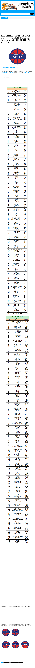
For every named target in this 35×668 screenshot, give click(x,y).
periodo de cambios (27, 72)
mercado (11, 72)
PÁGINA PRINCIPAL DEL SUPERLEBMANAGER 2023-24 (12, 67)
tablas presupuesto (4, 72)
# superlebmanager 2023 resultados (17, 662)
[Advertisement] (17, 25)
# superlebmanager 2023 (7, 662)
